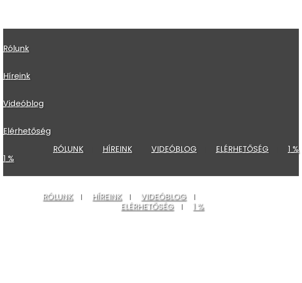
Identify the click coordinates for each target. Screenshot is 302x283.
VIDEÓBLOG (23, 103)
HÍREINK (16, 75)
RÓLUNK (16, 48)
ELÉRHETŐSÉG (27, 130)
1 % (8, 158)
